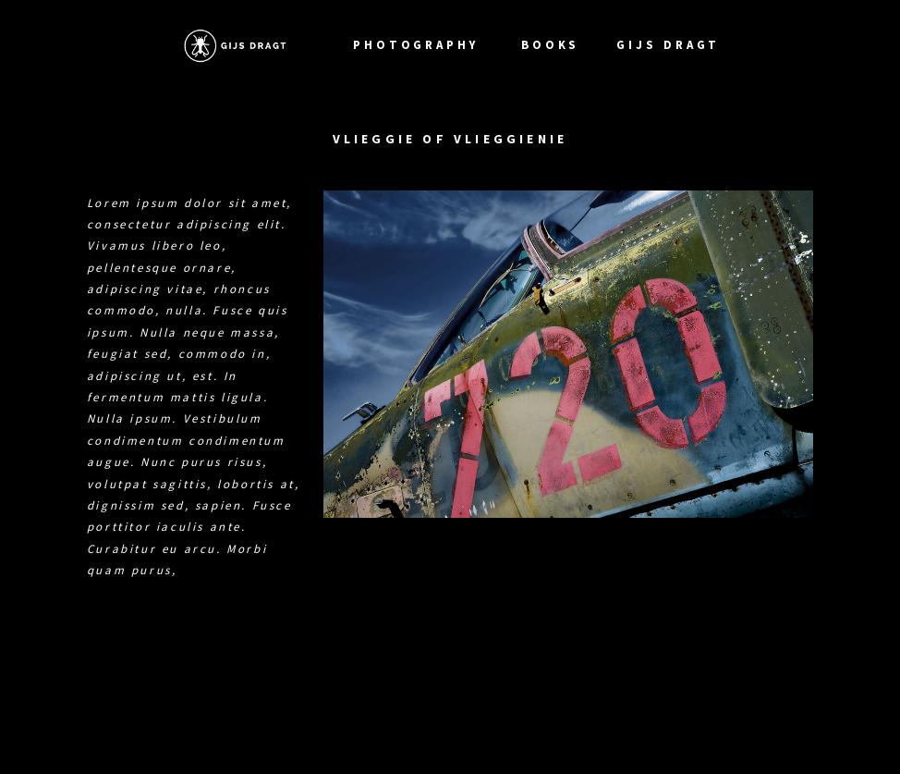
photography (418, 45)
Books (550, 45)
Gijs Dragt (670, 45)
